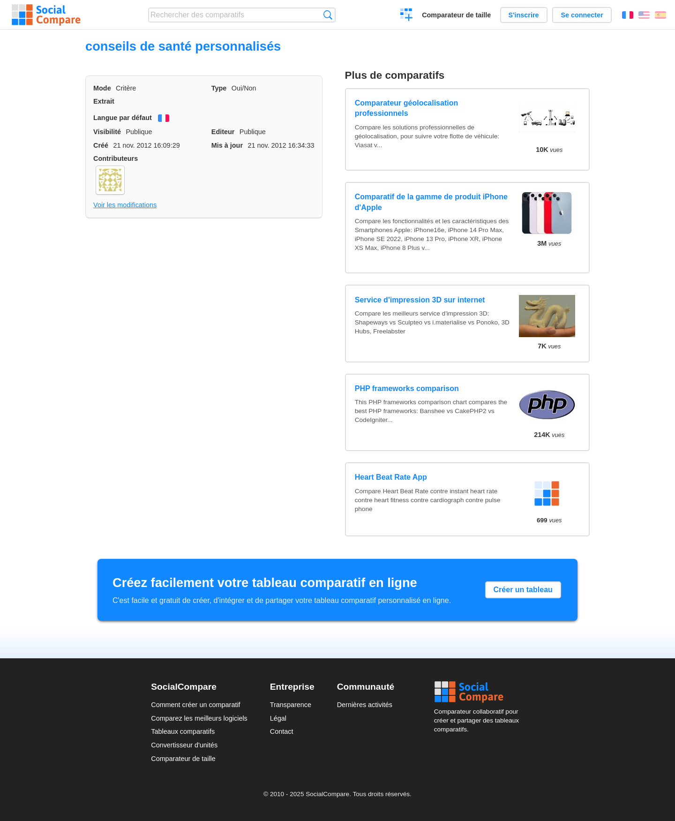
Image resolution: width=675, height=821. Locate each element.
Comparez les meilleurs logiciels (199, 718)
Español (660, 15)
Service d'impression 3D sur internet (420, 300)
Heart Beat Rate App (391, 477)
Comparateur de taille (456, 15)
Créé (100, 145)
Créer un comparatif (406, 16)
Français (627, 15)
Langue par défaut (122, 117)
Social (479, 692)
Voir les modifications (125, 205)
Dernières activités (364, 704)
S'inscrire (524, 15)
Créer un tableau (523, 590)
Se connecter (582, 15)
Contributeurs (115, 158)
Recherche (327, 14)
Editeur (223, 132)
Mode (102, 88)
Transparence (290, 704)
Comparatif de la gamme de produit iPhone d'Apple (431, 202)
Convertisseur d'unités (184, 745)
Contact (281, 731)
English (644, 15)
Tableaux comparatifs (183, 731)
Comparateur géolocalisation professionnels (406, 108)
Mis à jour (227, 145)
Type (219, 88)
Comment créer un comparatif (195, 704)
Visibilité (107, 132)
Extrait (103, 101)
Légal (278, 718)
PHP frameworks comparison (407, 388)
